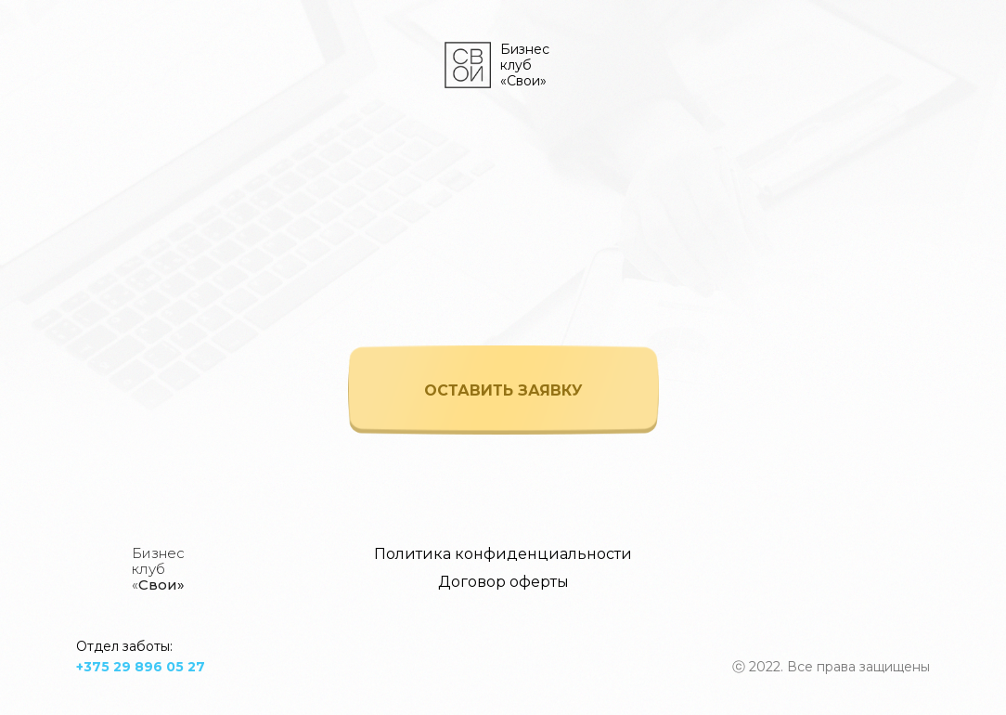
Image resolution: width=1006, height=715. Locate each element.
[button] (503, 390)
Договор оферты (503, 582)
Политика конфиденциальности (503, 554)
